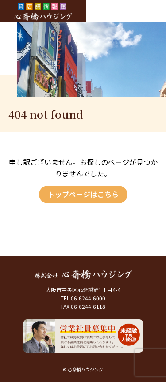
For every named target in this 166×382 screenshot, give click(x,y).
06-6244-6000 (88, 298)
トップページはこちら (83, 194)
